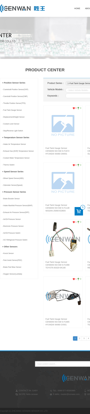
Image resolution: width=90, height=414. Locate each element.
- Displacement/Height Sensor (13, 117)
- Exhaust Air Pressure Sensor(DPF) (15, 212)
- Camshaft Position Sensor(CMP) (15, 96)
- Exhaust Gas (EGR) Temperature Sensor (18, 151)
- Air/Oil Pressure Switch (11, 233)
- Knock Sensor (8, 253)
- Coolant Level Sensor (10, 124)
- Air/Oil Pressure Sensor (11, 219)
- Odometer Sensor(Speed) (12, 185)
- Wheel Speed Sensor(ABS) (13, 178)
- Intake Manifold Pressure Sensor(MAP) (17, 206)
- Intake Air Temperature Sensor (14, 144)
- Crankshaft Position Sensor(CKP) (15, 89)
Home (77, 8)
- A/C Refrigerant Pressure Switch (14, 240)
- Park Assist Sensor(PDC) (12, 260)
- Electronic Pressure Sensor (13, 226)
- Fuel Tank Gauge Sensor (12, 110)
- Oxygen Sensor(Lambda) (12, 274)
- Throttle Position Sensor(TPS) (14, 103)
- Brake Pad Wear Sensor (11, 267)
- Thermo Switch (8, 165)
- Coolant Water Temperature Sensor (16, 158)
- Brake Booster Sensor (11, 199)
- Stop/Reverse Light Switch (12, 131)
